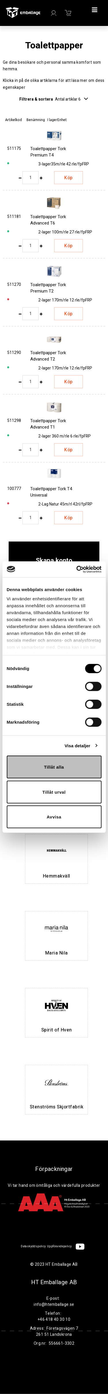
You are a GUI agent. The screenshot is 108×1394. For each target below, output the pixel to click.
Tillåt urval (54, 791)
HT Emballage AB (54, 1282)
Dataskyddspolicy (33, 1246)
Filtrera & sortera (53, 99)
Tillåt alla (54, 767)
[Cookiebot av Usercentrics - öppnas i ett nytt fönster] (76, 569)
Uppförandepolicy (59, 1246)
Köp (68, 177)
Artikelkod (13, 120)
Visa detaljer (77, 745)
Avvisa (54, 816)
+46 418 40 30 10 (54, 1319)
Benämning (35, 120)
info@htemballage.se (54, 1304)
